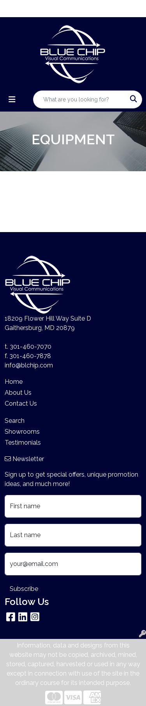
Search (15, 420)
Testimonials (23, 442)
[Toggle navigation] (12, 99)
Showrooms (22, 431)
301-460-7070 (30, 346)
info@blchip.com (29, 365)
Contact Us (21, 403)
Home (14, 381)
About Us (18, 392)
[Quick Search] (79, 99)
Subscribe (24, 588)
